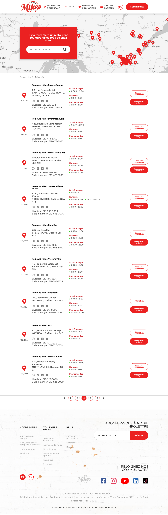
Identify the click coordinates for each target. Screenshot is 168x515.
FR (22, 478)
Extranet (47, 465)
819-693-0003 (50, 211)
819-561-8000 (50, 310)
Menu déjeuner (27, 450)
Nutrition (24, 455)
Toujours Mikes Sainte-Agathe (47, 85)
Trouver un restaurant (48, 441)
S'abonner (139, 436)
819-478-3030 (50, 139)
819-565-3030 (50, 245)
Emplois (70, 444)
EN (120, 7)
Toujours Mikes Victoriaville (46, 259)
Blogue (70, 448)
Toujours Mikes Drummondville (48, 119)
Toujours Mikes (25, 77)
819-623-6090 (50, 379)
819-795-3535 (50, 279)
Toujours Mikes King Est (44, 225)
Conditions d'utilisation (66, 509)
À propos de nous (52, 446)
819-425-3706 (50, 172)
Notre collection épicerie (51, 456)
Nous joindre (49, 450)
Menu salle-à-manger (26, 439)
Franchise (48, 461)
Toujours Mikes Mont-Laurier (47, 356)
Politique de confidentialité (99, 509)
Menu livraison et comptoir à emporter (30, 445)
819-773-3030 (50, 342)
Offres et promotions (72, 439)
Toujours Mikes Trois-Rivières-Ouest (47, 187)
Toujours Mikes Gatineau (44, 292)
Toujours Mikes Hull (42, 325)
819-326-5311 (49, 105)
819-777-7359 (56, 345)
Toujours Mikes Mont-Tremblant (48, 152)
